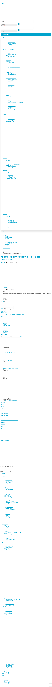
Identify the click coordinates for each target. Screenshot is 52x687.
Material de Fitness (11, 224)
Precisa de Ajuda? (5, 3)
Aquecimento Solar (9, 608)
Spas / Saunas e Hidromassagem (8, 49)
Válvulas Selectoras (9, 552)
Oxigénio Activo (10, 107)
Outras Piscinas (10, 44)
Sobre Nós (2, 404)
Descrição (3, 311)
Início (4, 231)
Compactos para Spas (11, 64)
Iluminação (9, 223)
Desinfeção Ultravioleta (9, 600)
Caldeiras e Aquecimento (11, 178)
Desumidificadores (11, 176)
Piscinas (4, 37)
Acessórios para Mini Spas (12, 62)
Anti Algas (9, 101)
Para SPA (9, 108)
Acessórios (9, 96)
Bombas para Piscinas (10, 116)
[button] (2, 20)
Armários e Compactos (9, 545)
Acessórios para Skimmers (12, 79)
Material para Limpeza (6, 69)
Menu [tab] (3, 474)
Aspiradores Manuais (11, 75)
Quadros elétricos (11, 123)
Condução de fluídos (11, 220)
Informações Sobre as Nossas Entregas (11, 242)
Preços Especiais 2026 (6, 229)
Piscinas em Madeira (11, 42)
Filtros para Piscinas (10, 121)
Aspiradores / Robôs (10, 72)
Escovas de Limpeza (11, 85)
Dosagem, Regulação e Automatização (14, 164)
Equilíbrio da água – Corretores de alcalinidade (15, 102)
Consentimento (4, 312)
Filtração (4, 114)
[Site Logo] (12, 19)
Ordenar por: (3, 262)
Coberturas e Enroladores (12, 219)
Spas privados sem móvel (12, 57)
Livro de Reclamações (8, 243)
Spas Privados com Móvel (12, 56)
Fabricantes (5, 232)
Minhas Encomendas (8, 245)
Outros (7, 226)
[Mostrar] (5, 301)
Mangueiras (7, 516)
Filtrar (21, 336)
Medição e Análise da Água (12, 167)
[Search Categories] (9, 25)
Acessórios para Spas (10, 61)
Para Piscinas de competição (12, 217)
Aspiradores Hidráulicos (12, 74)
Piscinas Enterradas (9, 45)
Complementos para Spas (10, 501)
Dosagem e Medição (9, 165)
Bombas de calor (10, 175)
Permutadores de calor (11, 177)
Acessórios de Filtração (11, 119)
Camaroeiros (10, 81)
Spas (7, 55)
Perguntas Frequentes (8, 241)
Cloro (9, 100)
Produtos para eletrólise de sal (13, 109)
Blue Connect (10, 227)
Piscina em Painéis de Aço (12, 43)
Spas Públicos (8, 494)
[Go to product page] (27, 275)
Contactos (4, 234)
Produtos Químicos (6, 93)
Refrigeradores (10, 179)
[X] (48, 6)
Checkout (2, 428)
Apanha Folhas (10, 80)
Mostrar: (2, 301)
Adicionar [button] (4, 298)
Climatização (5, 170)
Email (2, 308)
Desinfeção (8, 160)
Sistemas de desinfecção (12, 166)
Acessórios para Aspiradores (10, 509)
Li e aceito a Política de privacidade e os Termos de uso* (14, 314)
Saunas (9, 53)
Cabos (9, 82)
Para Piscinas (8, 216)
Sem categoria (5, 330)
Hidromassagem (8, 60)
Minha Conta (7, 244)
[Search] (18, 24)
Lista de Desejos (5, 4)
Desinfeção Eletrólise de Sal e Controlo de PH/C (15, 161)
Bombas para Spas (11, 63)
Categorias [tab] (3, 473)
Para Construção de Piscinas (12, 222)
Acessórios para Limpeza (11, 78)
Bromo (7, 95)
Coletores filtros (10, 122)
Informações (5, 235)
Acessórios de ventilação (11, 172)
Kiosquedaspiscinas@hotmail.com (11, 400)
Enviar (2, 316)
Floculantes (8, 103)
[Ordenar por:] (11, 262)
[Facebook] (50, 6)
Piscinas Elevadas (9, 39)
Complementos (8, 527)
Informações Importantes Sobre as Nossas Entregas (9, 420)
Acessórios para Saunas (12, 54)
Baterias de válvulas (11, 120)
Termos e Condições (4, 413)
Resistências (8, 615)
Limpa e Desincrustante (11, 106)
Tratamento (5, 158)
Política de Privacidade (8, 237)
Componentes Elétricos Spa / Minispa (14, 67)
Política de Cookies (8, 238)
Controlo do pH (10, 99)
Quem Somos (7, 236)
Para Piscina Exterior (11, 221)
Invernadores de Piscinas (10, 534)
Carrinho (2, 426)
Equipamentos (5, 214)
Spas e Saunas (5, 331)
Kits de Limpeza (10, 86)
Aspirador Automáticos (11, 73)
